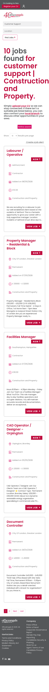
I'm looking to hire (11, 3)
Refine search (24, 126)
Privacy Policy (8, 640)
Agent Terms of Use (35, 647)
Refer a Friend (32, 627)
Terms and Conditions (11, 638)
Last (22, 611)
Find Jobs (9, 37)
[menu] (13, 135)
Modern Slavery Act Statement (10, 644)
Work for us (31, 645)
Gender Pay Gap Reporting (33, 636)
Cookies (5, 648)
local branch (32, 113)
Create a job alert (35, 142)
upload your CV (21, 105)
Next (15, 611)
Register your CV (11, 6)
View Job (32, 226)
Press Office (31, 625)
